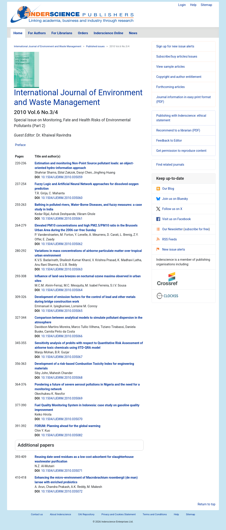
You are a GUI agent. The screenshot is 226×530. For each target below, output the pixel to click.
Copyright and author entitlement (178, 77)
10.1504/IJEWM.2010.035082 (62, 435)
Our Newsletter (169, 229)
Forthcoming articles (170, 87)
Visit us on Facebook (173, 219)
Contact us (37, 514)
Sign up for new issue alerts (175, 46)
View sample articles (170, 66)
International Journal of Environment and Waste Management (47, 46)
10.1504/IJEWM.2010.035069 (62, 398)
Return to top (206, 504)
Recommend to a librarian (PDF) (178, 130)
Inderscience (108, 33)
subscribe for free (197, 229)
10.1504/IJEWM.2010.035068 (62, 377)
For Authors (37, 33)
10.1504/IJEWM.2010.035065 (62, 311)
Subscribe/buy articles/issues (176, 56)
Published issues (95, 46)
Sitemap (206, 5)
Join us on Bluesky (172, 198)
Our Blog (165, 188)
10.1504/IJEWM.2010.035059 (62, 177)
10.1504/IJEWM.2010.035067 (62, 357)
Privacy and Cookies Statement (119, 514)
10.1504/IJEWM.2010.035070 (62, 419)
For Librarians (61, 33)
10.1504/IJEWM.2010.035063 (62, 269)
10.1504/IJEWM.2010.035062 (62, 244)
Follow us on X (169, 209)
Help (193, 5)
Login (182, 5)
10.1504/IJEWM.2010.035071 (62, 470)
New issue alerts (170, 249)
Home (18, 33)
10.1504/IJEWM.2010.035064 (62, 290)
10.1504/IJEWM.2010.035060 (62, 198)
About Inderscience (60, 514)
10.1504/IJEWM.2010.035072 (62, 491)
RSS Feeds (166, 239)
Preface (20, 145)
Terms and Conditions (155, 514)
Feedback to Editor (169, 140)
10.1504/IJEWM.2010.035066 (62, 336)
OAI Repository (86, 514)
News (133, 33)
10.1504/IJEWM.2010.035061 (62, 218)
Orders (83, 33)
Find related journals (170, 164)
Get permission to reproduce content (181, 150)
